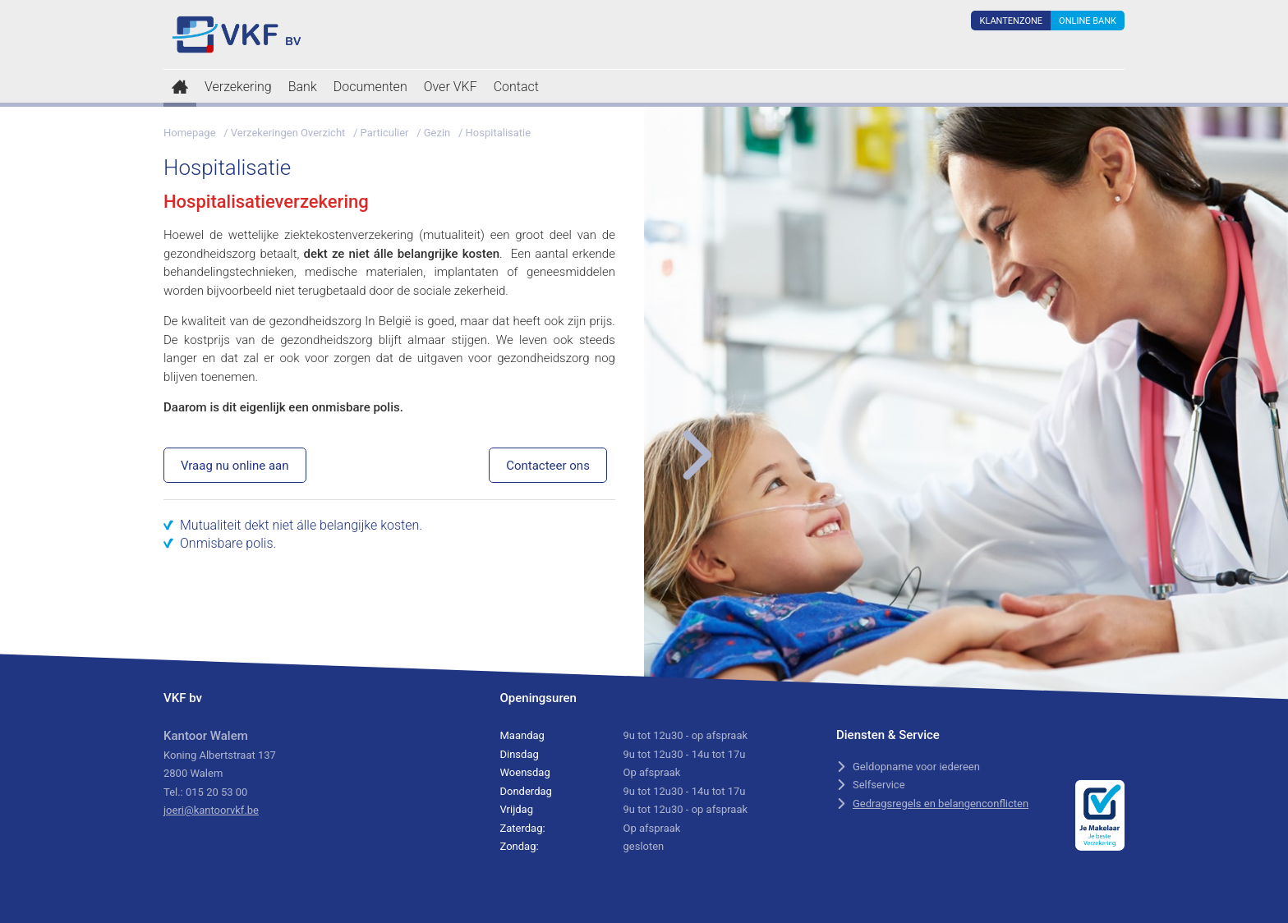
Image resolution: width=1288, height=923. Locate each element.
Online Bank (1087, 21)
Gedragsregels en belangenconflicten (940, 803)
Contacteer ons (548, 465)
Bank (302, 86)
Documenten (370, 86)
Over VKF (450, 86)
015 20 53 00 (216, 792)
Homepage (189, 132)
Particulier (385, 132)
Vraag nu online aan (235, 465)
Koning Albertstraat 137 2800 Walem (219, 754)
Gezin (437, 132)
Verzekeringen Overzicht (288, 132)
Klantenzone (1010, 21)
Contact (516, 86)
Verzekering (238, 86)
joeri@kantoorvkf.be (211, 810)
